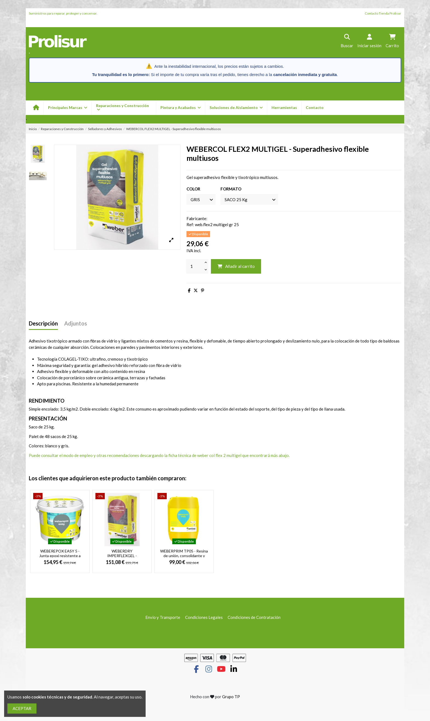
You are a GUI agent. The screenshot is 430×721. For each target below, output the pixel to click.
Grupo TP (231, 696)
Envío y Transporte (162, 617)
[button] (180, 107)
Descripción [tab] (43, 323)
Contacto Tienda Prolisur (383, 13)
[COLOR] (201, 199)
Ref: (190, 224)
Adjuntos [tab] (75, 323)
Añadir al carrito (236, 266)
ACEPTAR (22, 708)
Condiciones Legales (204, 617)
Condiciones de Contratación (254, 617)
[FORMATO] (249, 199)
